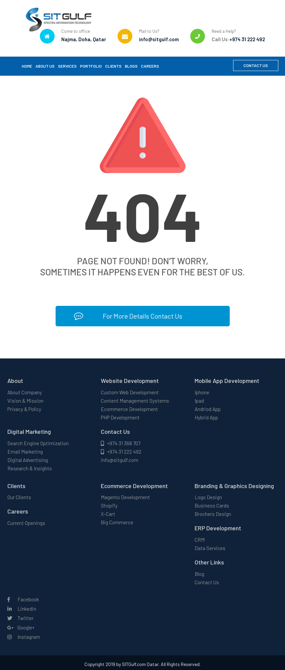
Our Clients (19, 497)
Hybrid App (206, 417)
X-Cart (108, 514)
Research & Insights (29, 468)
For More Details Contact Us (128, 316)
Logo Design (208, 497)
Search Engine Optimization (38, 443)
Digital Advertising (27, 460)
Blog (199, 574)
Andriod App (208, 409)
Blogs (131, 66)
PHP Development (120, 417)
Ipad (199, 401)
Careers (150, 66)
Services (67, 66)
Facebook (23, 599)
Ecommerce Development (129, 409)
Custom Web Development (130, 392)
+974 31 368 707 (120, 443)
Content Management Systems (135, 401)
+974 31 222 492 (121, 452)
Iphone (202, 392)
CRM (200, 540)
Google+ (20, 627)
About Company (24, 392)
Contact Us (255, 65)
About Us (45, 66)
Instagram (23, 637)
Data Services (210, 548)
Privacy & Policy (24, 409)
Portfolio (91, 66)
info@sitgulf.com (119, 460)
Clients (113, 66)
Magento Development (125, 497)
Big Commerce (117, 522)
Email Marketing (25, 452)
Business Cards (212, 506)
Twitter (20, 618)
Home (27, 66)
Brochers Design (213, 514)
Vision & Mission (25, 401)
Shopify (109, 506)
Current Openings (26, 523)
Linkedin (21, 609)
